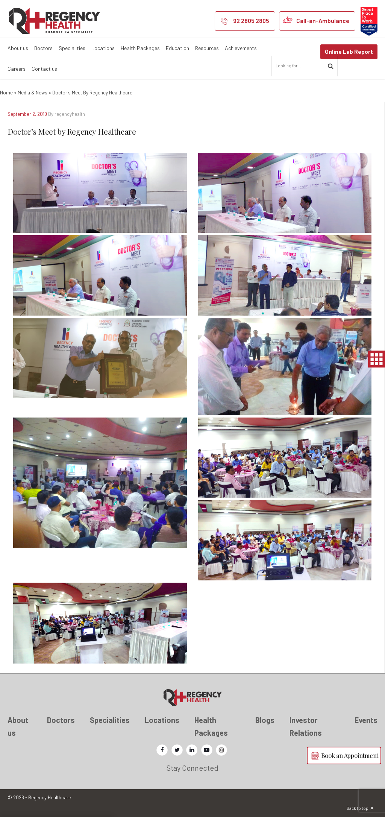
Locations (103, 48)
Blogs (264, 719)
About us (18, 48)
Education (177, 48)
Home (6, 93)
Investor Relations (306, 726)
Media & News (32, 93)
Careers (17, 68)
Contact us (44, 68)
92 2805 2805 (251, 20)
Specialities (72, 48)
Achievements (241, 48)
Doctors (43, 48)
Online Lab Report (349, 51)
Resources (207, 48)
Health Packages (140, 48)
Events (366, 719)
